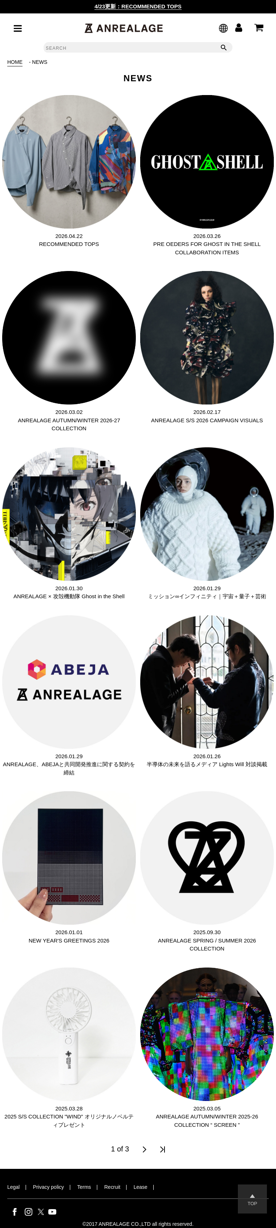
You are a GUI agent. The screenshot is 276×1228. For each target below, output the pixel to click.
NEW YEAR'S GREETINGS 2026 (69, 940)
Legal (13, 1187)
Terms (84, 1187)
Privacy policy (48, 1187)
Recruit (112, 1187)
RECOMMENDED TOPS (69, 244)
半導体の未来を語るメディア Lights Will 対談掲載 (207, 764)
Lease (140, 1187)
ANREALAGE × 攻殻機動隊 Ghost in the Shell (69, 596)
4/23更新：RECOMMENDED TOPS (138, 6)
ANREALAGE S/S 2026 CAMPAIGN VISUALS (207, 420)
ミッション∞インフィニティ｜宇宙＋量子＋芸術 (207, 596)
